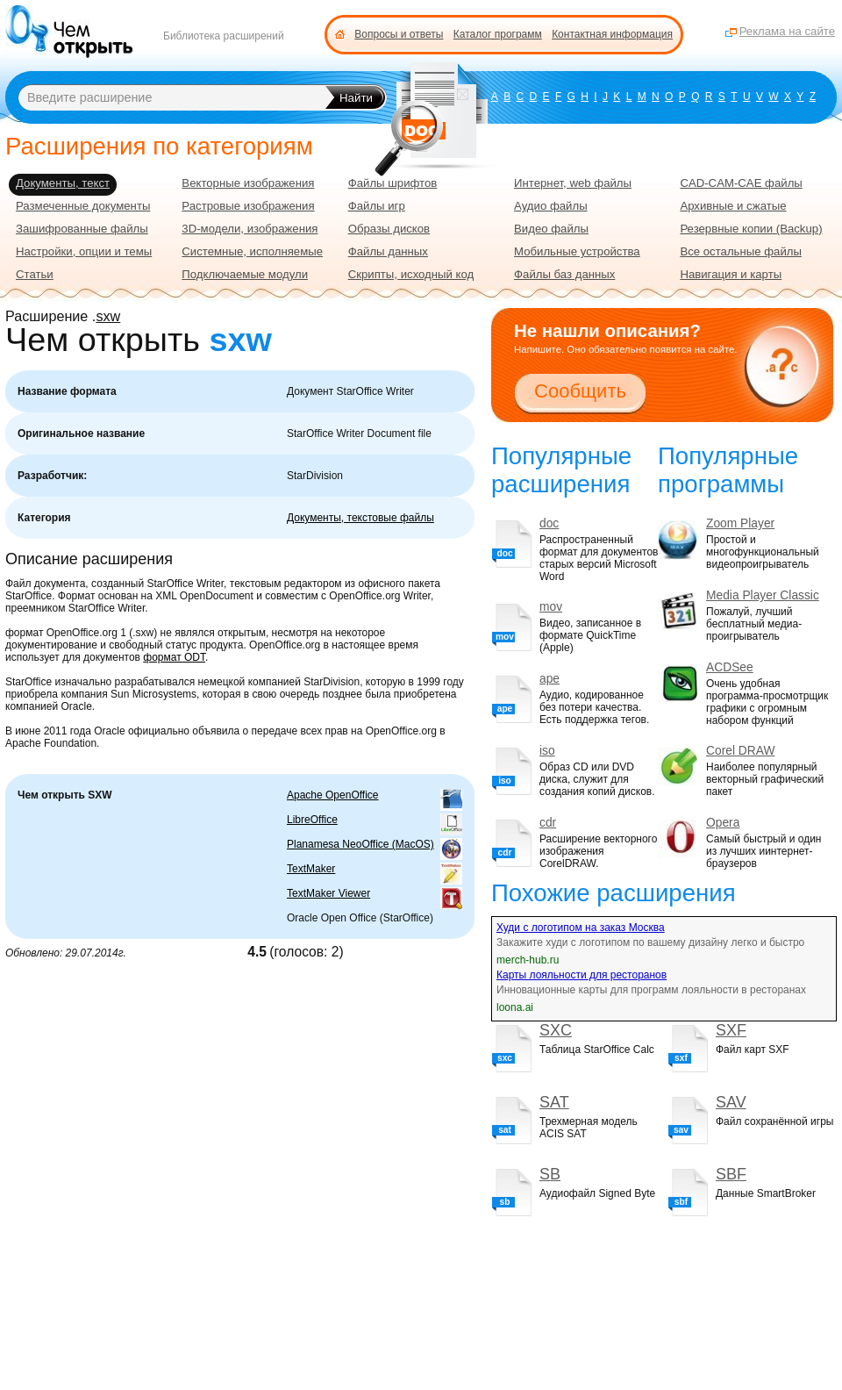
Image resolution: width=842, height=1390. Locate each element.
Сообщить (580, 391)
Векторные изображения (248, 183)
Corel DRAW (740, 750)
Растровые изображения (248, 205)
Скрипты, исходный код (411, 274)
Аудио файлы (551, 205)
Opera (722, 822)
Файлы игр (376, 205)
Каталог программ (497, 34)
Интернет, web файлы (573, 183)
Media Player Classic (762, 595)
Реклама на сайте (787, 31)
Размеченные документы (83, 205)
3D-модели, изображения (250, 228)
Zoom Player (740, 523)
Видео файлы (551, 228)
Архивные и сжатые (733, 205)
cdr (547, 822)
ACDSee (729, 667)
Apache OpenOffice (333, 795)
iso (547, 750)
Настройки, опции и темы (84, 251)
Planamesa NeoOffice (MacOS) (360, 844)
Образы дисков (389, 228)
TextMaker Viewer (328, 893)
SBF (731, 1174)
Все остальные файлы (741, 251)
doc (549, 523)
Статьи (35, 274)
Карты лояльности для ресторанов (581, 975)
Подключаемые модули (245, 274)
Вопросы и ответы (398, 34)
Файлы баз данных (564, 274)
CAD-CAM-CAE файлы (741, 183)
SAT (554, 1102)
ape (549, 678)
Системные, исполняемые (252, 251)
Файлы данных (388, 251)
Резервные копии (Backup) (751, 228)
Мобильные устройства (577, 251)
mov (550, 606)
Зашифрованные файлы (82, 228)
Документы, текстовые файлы (360, 518)
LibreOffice (312, 819)
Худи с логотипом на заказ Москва (580, 927)
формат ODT (174, 657)
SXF (731, 1030)
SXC (555, 1030)
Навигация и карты (730, 274)
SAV (731, 1102)
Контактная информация (612, 34)
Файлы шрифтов (393, 183)
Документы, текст (63, 183)
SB (549, 1174)
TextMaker (311, 869)
